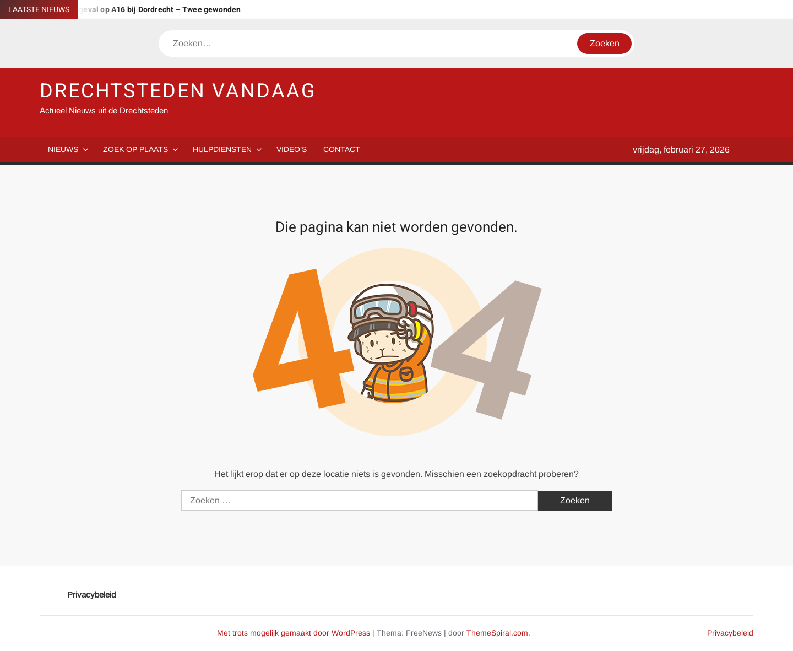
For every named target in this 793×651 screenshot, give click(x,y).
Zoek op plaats (135, 149)
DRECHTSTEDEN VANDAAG (178, 91)
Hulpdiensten (222, 149)
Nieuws (63, 149)
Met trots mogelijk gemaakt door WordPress (293, 632)
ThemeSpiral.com (497, 632)
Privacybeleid (91, 594)
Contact (341, 149)
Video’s (291, 149)
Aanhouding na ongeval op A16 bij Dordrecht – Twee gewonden (127, 9)
